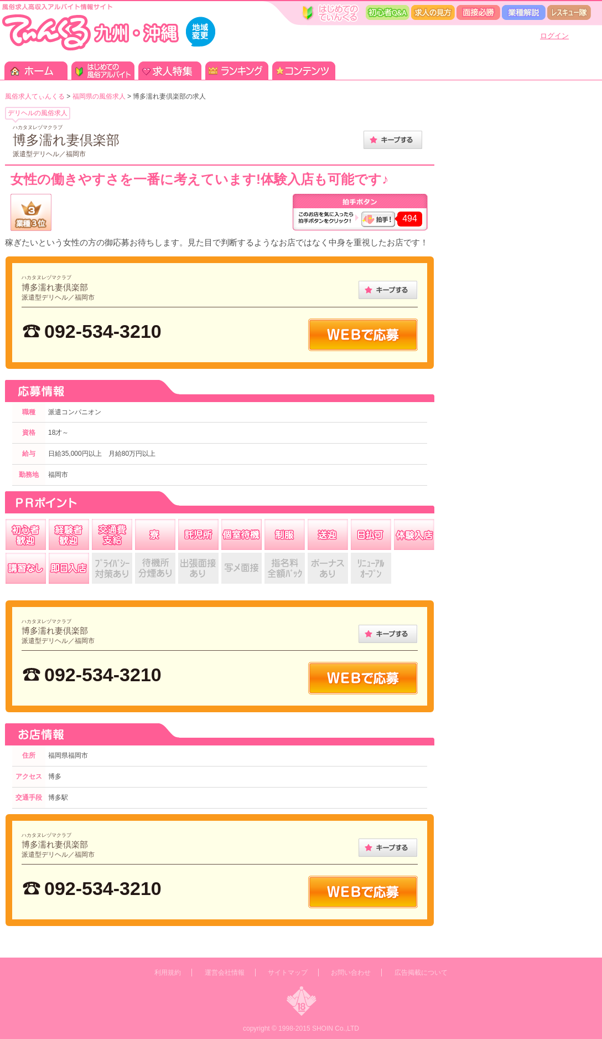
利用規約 (167, 972)
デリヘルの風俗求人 (38, 113)
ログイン (554, 36)
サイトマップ (288, 972)
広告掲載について (421, 972)
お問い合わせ (351, 972)
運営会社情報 (225, 972)
